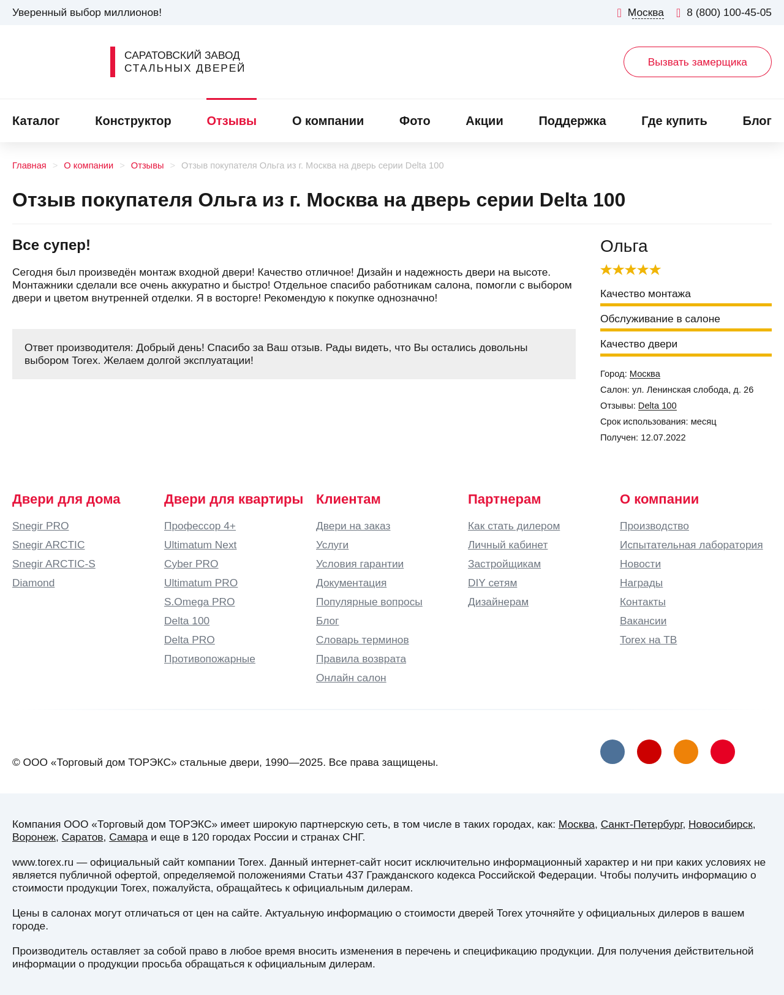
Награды (641, 583)
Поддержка (572, 120)
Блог (757, 120)
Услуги (332, 545)
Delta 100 (657, 405)
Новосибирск (720, 824)
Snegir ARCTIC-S (54, 564)
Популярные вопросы (369, 602)
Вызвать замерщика (697, 62)
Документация (351, 583)
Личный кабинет (508, 545)
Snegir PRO (40, 526)
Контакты (643, 602)
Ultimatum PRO (201, 583)
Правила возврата (361, 659)
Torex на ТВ (648, 640)
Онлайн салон (351, 678)
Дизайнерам (498, 602)
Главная (29, 165)
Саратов (83, 837)
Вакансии (643, 621)
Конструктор (133, 120)
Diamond (33, 583)
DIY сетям (492, 583)
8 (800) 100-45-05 (724, 12)
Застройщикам (504, 564)
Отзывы (231, 120)
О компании (328, 120)
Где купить (674, 120)
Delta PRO (189, 640)
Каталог (35, 120)
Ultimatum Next (200, 545)
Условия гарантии (360, 564)
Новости (640, 564)
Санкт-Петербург (642, 824)
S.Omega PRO (199, 602)
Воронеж (34, 837)
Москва (645, 374)
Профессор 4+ (200, 526)
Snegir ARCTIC (48, 545)
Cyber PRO (191, 564)
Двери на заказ (353, 526)
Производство (654, 526)
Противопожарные (209, 659)
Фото (415, 120)
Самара (128, 837)
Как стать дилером (514, 526)
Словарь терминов (362, 640)
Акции (484, 120)
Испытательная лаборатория (691, 545)
